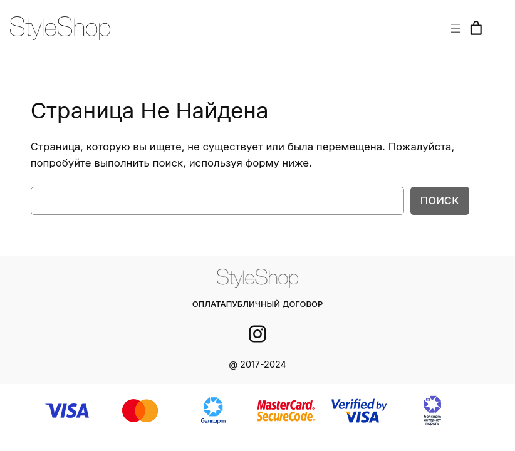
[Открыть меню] (455, 28)
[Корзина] (476, 28)
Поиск (440, 200)
